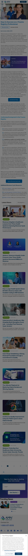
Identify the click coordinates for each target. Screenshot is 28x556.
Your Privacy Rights (9, 553)
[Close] (26, 535)
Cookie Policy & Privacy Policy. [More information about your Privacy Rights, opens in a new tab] (10, 550)
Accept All (18, 553)
